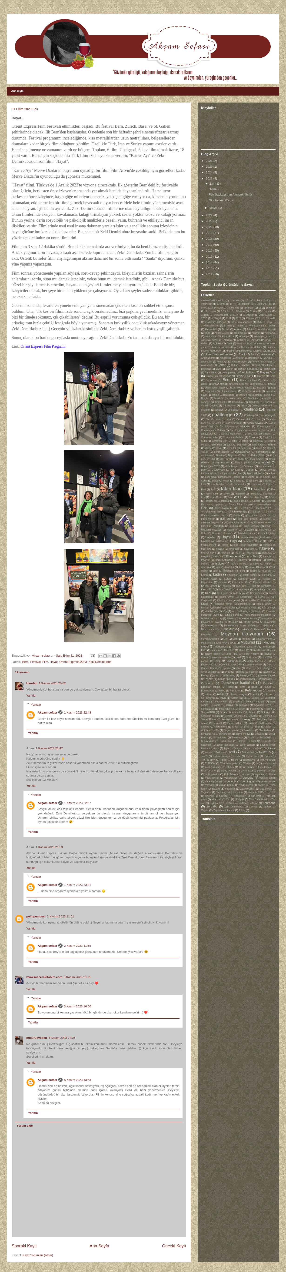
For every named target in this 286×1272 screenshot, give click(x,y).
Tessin (237, 756)
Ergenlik (267, 480)
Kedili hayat (239, 593)
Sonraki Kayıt (24, 1246)
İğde (218, 567)
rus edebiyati (208, 698)
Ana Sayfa (99, 1246)
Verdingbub (248, 781)
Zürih (242, 810)
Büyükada (253, 398)
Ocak (217, 661)
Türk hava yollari (229, 763)
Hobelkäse (251, 552)
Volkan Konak (226, 785)
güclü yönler (208, 519)
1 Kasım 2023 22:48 (77, 712)
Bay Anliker (246, 372)
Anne (229, 343)
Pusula (267, 687)
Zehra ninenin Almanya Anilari (242, 803)
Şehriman (206, 745)
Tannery (237, 748)
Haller (204, 533)
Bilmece (267, 380)
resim (221, 694)
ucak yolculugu (213, 767)
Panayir (205, 675)
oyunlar (226, 668)
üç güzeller (260, 770)
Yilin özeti (256, 796)
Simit (257, 726)
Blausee (261, 387)
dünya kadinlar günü (231, 473)
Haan (268, 526)
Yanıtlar (36, 704)
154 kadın (248, 307)
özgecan (253, 672)
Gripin (236, 515)
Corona (253, 437)
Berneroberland (248, 380)
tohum (234, 760)
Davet (219, 448)
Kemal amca (257, 593)
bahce (246, 365)
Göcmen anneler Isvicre (214, 515)
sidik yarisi (265, 723)
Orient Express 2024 (231, 664)
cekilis (244, 405)
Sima (246, 726)
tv (257, 763)
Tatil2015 (265, 752)
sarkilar (230, 705)
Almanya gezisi (209, 340)
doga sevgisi (256, 459)
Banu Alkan (211, 372)
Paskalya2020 (247, 675)
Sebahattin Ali (226, 708)
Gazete (256, 501)
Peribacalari (265, 679)
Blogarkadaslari (229, 391)
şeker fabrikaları (225, 745)
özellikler (240, 672)
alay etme (210, 336)
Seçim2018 (208, 712)
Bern (25, 662)
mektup (229, 629)
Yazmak (239, 792)
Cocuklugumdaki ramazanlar (245, 430)
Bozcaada (228, 395)
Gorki (268, 511)
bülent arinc (235, 398)
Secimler (255, 708)
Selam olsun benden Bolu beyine (238, 712)
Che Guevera (213, 419)
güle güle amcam (247, 519)
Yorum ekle (25, 1125)
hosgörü (205, 556)
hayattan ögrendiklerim (213, 541)
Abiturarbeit (211, 329)
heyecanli (249, 549)
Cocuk (218, 423)
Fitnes (272, 497)
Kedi (208, 593)
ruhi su (268, 694)
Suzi (253, 741)
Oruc (269, 664)
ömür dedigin (264, 668)
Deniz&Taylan (242, 452)
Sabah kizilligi (238, 698)
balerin (268, 365)
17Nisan (240, 311)
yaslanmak (266, 788)
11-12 (233, 304)
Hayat (54, 662)
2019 (209, 233)
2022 (209, 215)
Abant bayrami (256, 325)
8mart (240, 325)
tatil (232, 752)
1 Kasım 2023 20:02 (52, 683)
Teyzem (267, 756)
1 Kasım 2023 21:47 (49, 748)
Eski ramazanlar (237, 484)
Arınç (253, 354)
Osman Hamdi (209, 668)
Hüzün (218, 556)
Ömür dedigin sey (210, 672)
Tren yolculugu (267, 760)
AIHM (218, 333)
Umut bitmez (247, 766)
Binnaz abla (218, 384)
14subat (244, 304)
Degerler (231, 448)
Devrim (220, 455)
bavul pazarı (228, 372)
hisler (238, 552)
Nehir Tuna (231, 654)
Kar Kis (245, 582)
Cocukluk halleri (209, 437)
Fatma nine (212, 493)
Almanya (244, 336)
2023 (209, 178)
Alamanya (270, 333)
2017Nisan (248, 315)
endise (237, 480)
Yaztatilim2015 (255, 792)
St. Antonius (220, 737)
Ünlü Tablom (231, 774)
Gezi (204, 508)
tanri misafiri (253, 748)
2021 (209, 221)
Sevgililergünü (264, 719)
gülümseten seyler (261, 522)
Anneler (258, 343)
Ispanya (242, 560)
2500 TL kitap (264, 322)
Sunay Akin (207, 741)
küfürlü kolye (232, 615)
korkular (230, 607)
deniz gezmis (221, 452)
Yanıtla (31, 695)
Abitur (272, 325)
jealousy (267, 571)
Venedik (231, 781)
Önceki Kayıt (174, 1246)
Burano (268, 395)
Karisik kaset (209, 585)
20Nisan (250, 318)
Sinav (268, 726)
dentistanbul (263, 451)
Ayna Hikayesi (239, 361)
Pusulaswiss (207, 690)
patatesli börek (268, 675)
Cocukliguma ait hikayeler (235, 426)
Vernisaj (209, 785)
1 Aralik (234, 300)
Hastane (228, 533)
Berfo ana (211, 380)
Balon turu (270, 369)
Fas (273, 489)
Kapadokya (207, 582)
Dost (203, 469)
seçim (269, 708)
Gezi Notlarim (223, 507)
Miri (235, 638)
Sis (217, 730)
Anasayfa (17, 91)
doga (240, 458)
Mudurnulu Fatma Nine (246, 646)
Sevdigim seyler (230, 719)
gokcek (256, 511)
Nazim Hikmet (212, 654)
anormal (257, 350)
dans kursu (257, 444)
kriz (234, 611)
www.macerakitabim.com (44, 977)
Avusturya (222, 361)
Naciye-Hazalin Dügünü (263, 650)
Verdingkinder (268, 781)
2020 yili (216, 318)
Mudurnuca (221, 646)
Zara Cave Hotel (258, 799)
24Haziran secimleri (241, 322)
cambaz (205, 402)
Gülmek (267, 519)
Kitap (204, 603)
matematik (270, 622)
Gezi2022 (244, 508)
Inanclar (267, 556)
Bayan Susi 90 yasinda (218, 376)
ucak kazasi (269, 763)
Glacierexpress (238, 511)
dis (221, 459)
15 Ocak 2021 (261, 304)
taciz (216, 748)
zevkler (267, 806)
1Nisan (205, 315)
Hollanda (267, 552)
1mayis (266, 310)
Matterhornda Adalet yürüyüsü (240, 625)
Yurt (228, 799)
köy (225, 611)
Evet (203, 489)
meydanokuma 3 (210, 639)
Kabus (204, 575)
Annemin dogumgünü (237, 350)
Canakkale (238, 402)
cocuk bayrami (234, 423)
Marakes (205, 622)
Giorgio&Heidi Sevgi (212, 511)
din (213, 459)
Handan (31, 683)
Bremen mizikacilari (249, 395)
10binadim (206, 304)
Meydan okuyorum (242, 633)
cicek (228, 419)
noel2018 (267, 657)
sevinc (204, 723)
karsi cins (241, 586)
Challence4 (233, 410)
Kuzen (258, 611)
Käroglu (227, 586)
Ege (248, 473)
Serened (267, 716)
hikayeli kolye (208, 552)
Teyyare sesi (252, 756)
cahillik (267, 398)
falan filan (231, 488)
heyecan (234, 548)
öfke (238, 668)
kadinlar (233, 575)
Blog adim (210, 391)
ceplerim (205, 410)
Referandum (253, 690)
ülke (273, 770)
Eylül (213, 489)
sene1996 (241, 716)
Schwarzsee (207, 708)
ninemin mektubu (221, 657)
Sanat (248, 701)
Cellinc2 (267, 405)
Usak (213, 770)
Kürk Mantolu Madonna (258, 615)
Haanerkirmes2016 (211, 529)
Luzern (230, 618)
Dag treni (242, 444)
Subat (251, 737)
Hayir (233, 541)
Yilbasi (223, 795)
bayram (261, 376)
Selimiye (266, 712)
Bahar (222, 365)
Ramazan (235, 690)
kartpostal (266, 586)
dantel (272, 444)
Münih (242, 650)
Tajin (226, 748)
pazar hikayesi (227, 678)
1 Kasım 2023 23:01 (77, 885)
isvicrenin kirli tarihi (234, 571)
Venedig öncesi (213, 781)
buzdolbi (218, 398)
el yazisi (249, 477)
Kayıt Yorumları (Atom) (38, 1255)
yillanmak (217, 799)
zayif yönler (216, 803)
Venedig (248, 777)
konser (205, 607)
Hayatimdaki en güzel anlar (255, 537)
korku (218, 607)
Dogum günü (242, 462)
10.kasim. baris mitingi (258, 300)
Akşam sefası (47, 712)
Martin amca (251, 621)
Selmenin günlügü (210, 716)
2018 (209, 238)
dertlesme (206, 455)
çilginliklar (258, 441)
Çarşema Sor (219, 441)
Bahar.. (235, 365)
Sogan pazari (231, 730)
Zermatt (253, 806)
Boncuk (256, 390)
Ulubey (230, 767)
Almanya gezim (262, 336)
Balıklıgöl (206, 369)
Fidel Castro (216, 497)
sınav (251, 723)
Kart (254, 586)
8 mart (228, 325)
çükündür (217, 444)
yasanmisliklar (247, 788)
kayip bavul (260, 589)
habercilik (232, 529)
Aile (227, 333)
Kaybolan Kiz (226, 589)
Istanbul (257, 559)
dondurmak (265, 466)
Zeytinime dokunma (224, 810)
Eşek (269, 484)
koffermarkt (244, 604)
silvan (235, 726)
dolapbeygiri (231, 466)
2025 (209, 166)
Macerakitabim (248, 618)
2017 (209, 244)
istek (215, 571)
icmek (268, 563)
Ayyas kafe (207, 365)
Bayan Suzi (243, 376)
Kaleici (228, 579)
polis (254, 686)
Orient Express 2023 (73, 662)
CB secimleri (229, 405)
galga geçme (241, 501)
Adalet (250, 329)
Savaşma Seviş (262, 705)
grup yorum (252, 515)
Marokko (233, 621)
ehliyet (272, 473)
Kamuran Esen (247, 579)
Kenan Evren (226, 597)
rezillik (256, 694)
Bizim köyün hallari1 (241, 387)
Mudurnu (248, 642)
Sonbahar (265, 730)
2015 (209, 256)
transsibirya (249, 760)
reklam (208, 694)
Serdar (254, 716)
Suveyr (241, 741)
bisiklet (272, 384)
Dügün (249, 469)
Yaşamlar (206, 792)
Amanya (241, 340)
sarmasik (244, 705)
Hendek (225, 545)
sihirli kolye (221, 726)
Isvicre (219, 563)
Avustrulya (206, 361)
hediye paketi (208, 545)
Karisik (268, 582)
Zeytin (205, 810)
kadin (217, 574)
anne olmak (243, 343)
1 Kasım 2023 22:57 (77, 803)
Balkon (229, 369)
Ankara (217, 343)
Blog (273, 387)
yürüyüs (239, 799)
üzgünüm (260, 774)
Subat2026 (265, 737)
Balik (218, 369)
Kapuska (222, 582)
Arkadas (266, 354)
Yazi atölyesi (223, 792)
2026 (209, 161)
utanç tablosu (228, 770)
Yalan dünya (246, 785)
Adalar (238, 329)
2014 (209, 262)
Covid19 (267, 437)
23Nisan (221, 322)
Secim (241, 708)
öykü (227, 671)
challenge (222, 414)
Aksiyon (256, 333)
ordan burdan (255, 661)
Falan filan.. (259, 489)
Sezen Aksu (234, 722)
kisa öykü (266, 600)
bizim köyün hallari (215, 387)
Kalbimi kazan (209, 579)
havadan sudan (246, 533)
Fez (203, 497)
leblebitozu (207, 618)
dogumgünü (263, 462)
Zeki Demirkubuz (100, 662)
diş (230, 459)
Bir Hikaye (258, 384)
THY (212, 759)
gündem (218, 525)
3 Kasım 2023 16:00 (77, 1006)
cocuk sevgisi (255, 422)
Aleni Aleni (228, 336)
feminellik (240, 493)
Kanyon (267, 579)
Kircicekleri (250, 600)
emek (226, 480)
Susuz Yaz (226, 741)
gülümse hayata (210, 522)
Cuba (204, 441)
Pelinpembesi (247, 679)
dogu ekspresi (222, 462)
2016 (209, 250)
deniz (259, 447)
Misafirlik (246, 639)
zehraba (211, 806)
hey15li (220, 549)
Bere (273, 375)
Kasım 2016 (207, 589)
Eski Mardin (217, 484)
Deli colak (245, 448)
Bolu (244, 391)
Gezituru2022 (263, 508)
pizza (242, 687)
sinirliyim (205, 730)
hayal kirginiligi (267, 533)
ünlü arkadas (212, 774)
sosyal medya (243, 734)
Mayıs (214, 207)
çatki (234, 441)
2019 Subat (265, 315)
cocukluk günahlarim (259, 433)
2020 (209, 227)
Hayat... (214, 188)
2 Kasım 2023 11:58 (77, 945)
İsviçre (253, 571)
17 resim (211, 311)
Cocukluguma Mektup (213, 430)
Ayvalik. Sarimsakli (262, 361)
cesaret (219, 410)
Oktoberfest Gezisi (221, 200)
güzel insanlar (251, 526)
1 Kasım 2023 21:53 (49, 847)
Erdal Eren (252, 480)
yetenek (209, 796)
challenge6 (269, 415)
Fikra (230, 497)
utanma (245, 770)
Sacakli (255, 698)
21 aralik (271, 318)
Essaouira (256, 484)
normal (205, 661)
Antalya (271, 350)
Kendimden (246, 597)
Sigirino (205, 726)
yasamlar (230, 788)
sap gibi (260, 701)
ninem (204, 657)
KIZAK (261, 597)
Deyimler (233, 455)
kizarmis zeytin (223, 604)
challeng (251, 409)
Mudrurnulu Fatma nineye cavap (218, 642)
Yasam (216, 788)
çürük (230, 444)
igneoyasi (206, 567)
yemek (272, 792)
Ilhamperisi (233, 556)
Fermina (254, 493)
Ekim (213, 183)
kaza (273, 589)
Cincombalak (243, 419)
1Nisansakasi (220, 315)
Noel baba (251, 657)
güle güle (226, 518)
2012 (209, 274)
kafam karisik (250, 575)
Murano (215, 650)
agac (207, 333)
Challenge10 (251, 415)
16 (260, 307)
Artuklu (239, 358)
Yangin (261, 785)
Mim (225, 639)
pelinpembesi (36, 916)
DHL (244, 455)
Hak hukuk (265, 529)
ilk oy (241, 567)
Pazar (209, 679)
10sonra (221, 304)
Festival (35, 662)
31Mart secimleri (210, 325)
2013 (209, 268)
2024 (209, 172)
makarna (267, 618)
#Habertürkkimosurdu (212, 300)
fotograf (225, 501)
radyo (222, 690)
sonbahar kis (208, 734)
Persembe (207, 682)
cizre (258, 419)
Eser (203, 484)
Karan (256, 582)
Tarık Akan (270, 748)
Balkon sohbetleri (248, 368)
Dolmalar (249, 466)
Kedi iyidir (222, 593)
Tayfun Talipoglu (221, 756)
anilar (268, 340)
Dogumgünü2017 (210, 466)
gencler (219, 504)
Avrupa (268, 358)
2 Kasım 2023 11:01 (60, 916)
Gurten (267, 515)
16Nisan (271, 307)
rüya (223, 697)
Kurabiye (245, 611)
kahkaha (266, 575)
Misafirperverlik (264, 639)
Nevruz (268, 654)
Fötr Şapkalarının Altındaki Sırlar (230, 194)
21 (260, 318)
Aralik (242, 354)
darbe (208, 448)
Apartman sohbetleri (219, 354)
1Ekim (253, 311)
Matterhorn (212, 625)
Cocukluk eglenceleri (230, 433)
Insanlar (205, 560)
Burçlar (205, 398)
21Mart (208, 322)
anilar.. (204, 343)
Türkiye (247, 763)
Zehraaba (269, 803)
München (229, 650)
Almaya (228, 340)
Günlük (234, 526)
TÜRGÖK (210, 763)
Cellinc (255, 405)
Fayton (226, 493)
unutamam (266, 767)
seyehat (217, 723)
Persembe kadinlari (237, 683)
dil (270, 455)
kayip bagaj (243, 589)
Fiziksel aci (211, 501)
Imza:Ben (252, 556)
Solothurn (249, 730)
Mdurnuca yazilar (210, 629)
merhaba (244, 629)
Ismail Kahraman (224, 560)
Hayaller (210, 537)
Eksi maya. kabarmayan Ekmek (222, 477)
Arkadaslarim (208, 358)
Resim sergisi (238, 694)
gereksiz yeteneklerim (259, 504)
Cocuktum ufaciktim (233, 437)
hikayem (225, 552)
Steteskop (237, 737)
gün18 (204, 526)
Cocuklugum (264, 426)
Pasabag (230, 675)
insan (252, 566)
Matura (267, 625)
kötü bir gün (211, 611)
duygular (235, 469)
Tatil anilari (248, 752)
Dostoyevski (218, 469)
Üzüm (272, 774)
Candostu (254, 402)
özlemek (267, 672)
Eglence (259, 473)
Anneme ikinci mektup (223, 347)
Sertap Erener (208, 719)
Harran (216, 533)
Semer (228, 716)
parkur (217, 675)
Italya (256, 563)
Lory (219, 618)
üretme (246, 774)
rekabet (271, 690)
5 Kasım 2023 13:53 (77, 1080)
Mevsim (258, 629)
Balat (257, 365)
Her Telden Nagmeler (246, 545)
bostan (215, 395)
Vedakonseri (230, 778)
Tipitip (223, 760)
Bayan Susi (268, 372)
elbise (215, 480)
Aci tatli (225, 329)
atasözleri (253, 357)
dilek (203, 459)
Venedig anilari (267, 778)
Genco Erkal (236, 504)
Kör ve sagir (269, 607)
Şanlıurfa (266, 741)
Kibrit (220, 600)
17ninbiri (225, 311)
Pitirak (230, 687)
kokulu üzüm (263, 604)
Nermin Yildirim (251, 654)
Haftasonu (248, 529)
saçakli (236, 701)
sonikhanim (225, 734)
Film (45, 662)
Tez (203, 760)
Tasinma (220, 752)
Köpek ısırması (249, 607)
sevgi (246, 719)
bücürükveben (36, 1038)
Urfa (203, 770)
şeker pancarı (247, 745)
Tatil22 (204, 756)
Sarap (217, 705)
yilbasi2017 (240, 796)
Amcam (256, 340)
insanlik (264, 567)
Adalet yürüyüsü (267, 329)
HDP (269, 541)
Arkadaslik (225, 358)
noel (238, 657)
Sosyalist (259, 734)
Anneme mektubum (251, 347)
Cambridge (221, 402)
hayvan (247, 541)
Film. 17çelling (256, 497)
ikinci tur (229, 567)
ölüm (248, 668)
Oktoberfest (234, 660)
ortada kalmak (254, 664)
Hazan (258, 541)
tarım (208, 752)
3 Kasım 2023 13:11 (77, 977)
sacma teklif (221, 701)
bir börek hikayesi (238, 384)
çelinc (245, 441)
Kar (234, 582)
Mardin (219, 622)
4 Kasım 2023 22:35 (61, 1038)
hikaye (264, 548)
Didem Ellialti (258, 455)
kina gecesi (233, 600)
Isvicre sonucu (239, 563)
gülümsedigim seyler (235, 522)
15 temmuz (233, 307)
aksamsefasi (240, 333)
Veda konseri (212, 778)
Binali (204, 384)
